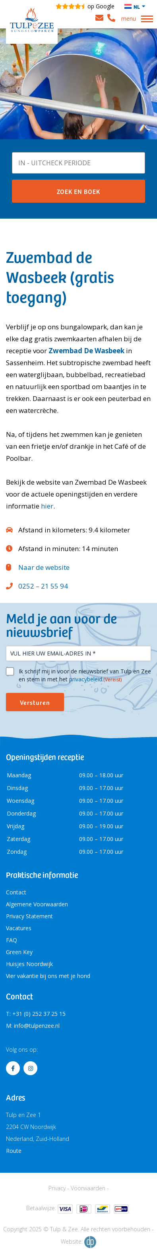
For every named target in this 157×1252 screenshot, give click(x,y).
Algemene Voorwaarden (37, 904)
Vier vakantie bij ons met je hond (48, 976)
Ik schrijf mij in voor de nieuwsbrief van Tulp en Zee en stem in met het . (85, 675)
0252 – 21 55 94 (43, 586)
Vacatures (18, 928)
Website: (78, 1242)
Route (13, 1150)
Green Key (19, 952)
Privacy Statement (29, 916)
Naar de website (44, 567)
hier (47, 506)
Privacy (57, 1188)
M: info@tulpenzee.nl (33, 1025)
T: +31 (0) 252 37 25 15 (36, 1013)
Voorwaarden (88, 1188)
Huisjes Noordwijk (29, 964)
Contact (16, 892)
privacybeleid (85, 679)
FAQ (11, 940)
